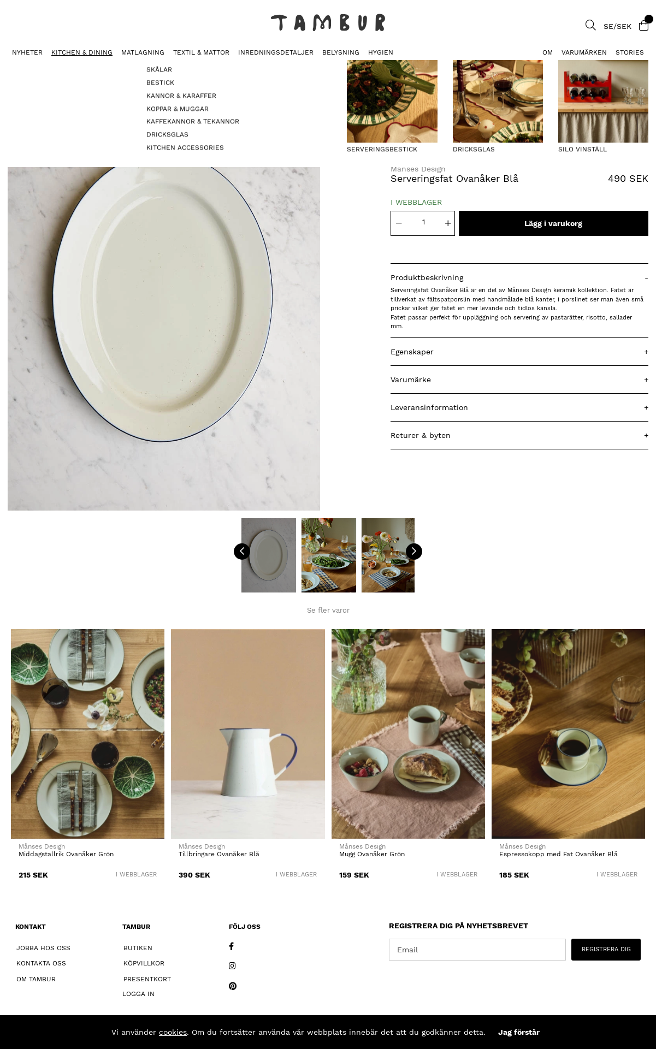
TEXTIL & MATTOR (201, 52)
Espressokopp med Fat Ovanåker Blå (558, 854)
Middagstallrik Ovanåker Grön (66, 854)
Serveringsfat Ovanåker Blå (123, 68)
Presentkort (147, 979)
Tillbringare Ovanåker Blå (219, 854)
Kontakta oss (41, 963)
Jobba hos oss (43, 948)
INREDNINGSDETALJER (276, 52)
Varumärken (584, 52)
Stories (630, 52)
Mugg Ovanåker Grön (372, 854)
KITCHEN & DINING (82, 52)
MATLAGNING (142, 52)
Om (547, 52)
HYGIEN (380, 52)
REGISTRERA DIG (606, 949)
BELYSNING (340, 52)
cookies (173, 1032)
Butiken (137, 948)
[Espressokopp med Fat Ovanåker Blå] (568, 734)
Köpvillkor (143, 963)
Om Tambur (36, 979)
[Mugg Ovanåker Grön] (408, 734)
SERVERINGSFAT (32, 68)
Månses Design (418, 168)
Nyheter (27, 52)
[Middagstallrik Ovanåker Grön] (87, 734)
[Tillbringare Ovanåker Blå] (247, 734)
